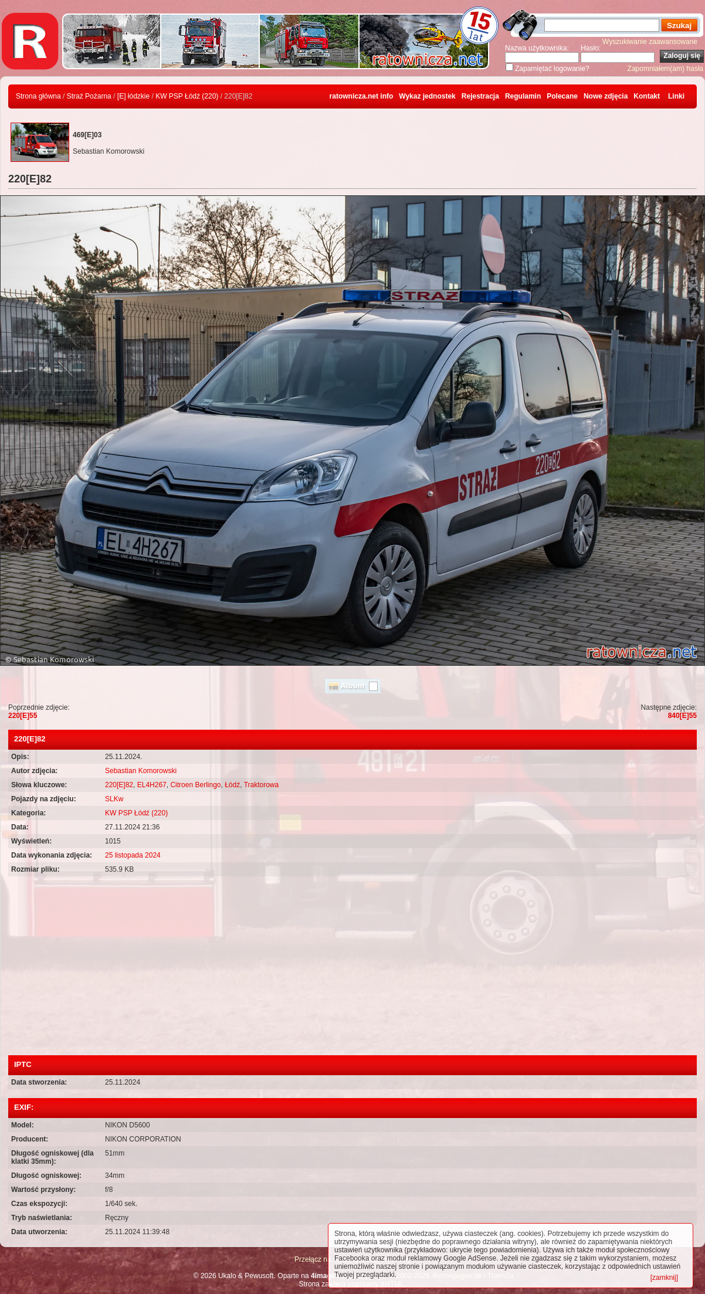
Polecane (562, 96)
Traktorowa (261, 785)
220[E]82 (119, 785)
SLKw (114, 799)
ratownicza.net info (362, 96)
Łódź (232, 785)
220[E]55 (22, 716)
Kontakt (646, 96)
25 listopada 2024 (133, 855)
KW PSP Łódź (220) (186, 96)
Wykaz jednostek (427, 96)
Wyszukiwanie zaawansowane (649, 42)
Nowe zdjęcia (606, 96)
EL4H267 (152, 785)
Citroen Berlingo (195, 785)
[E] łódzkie (133, 96)
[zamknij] (664, 1277)
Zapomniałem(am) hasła (665, 69)
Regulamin (523, 96)
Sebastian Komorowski (141, 771)
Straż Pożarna (89, 96)
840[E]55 (682, 716)
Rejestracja (480, 96)
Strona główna (38, 96)
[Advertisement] (352, 967)
